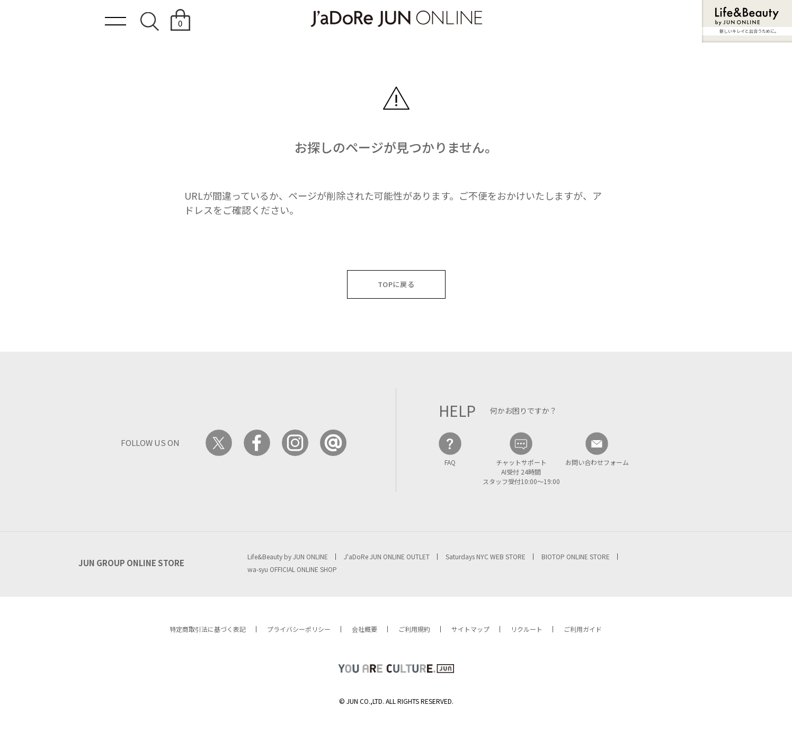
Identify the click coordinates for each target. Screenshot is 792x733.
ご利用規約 (414, 628)
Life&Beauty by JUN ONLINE (287, 556)
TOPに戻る (396, 284)
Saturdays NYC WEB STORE (486, 556)
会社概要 (364, 628)
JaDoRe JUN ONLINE (396, 19)
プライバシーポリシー (299, 628)
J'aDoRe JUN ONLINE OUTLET (387, 556)
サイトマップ (470, 628)
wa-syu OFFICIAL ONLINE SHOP (292, 569)
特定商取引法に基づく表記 (208, 628)
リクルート (526, 628)
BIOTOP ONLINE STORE (575, 556)
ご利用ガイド (583, 628)
